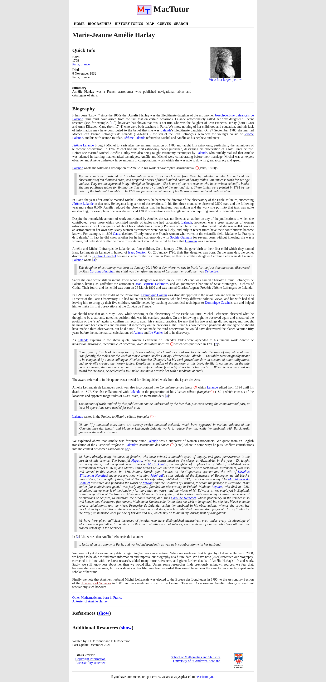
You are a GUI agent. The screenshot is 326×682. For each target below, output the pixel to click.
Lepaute (217, 486)
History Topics (129, 23)
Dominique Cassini (154, 295)
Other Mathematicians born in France (97, 597)
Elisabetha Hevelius (93, 475)
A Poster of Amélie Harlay (90, 601)
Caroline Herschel (104, 256)
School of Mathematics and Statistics (195, 657)
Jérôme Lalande (134, 138)
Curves (164, 23)
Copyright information (91, 659)
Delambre (211, 271)
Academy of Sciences (96, 583)
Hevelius (244, 471)
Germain (191, 241)
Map (150, 23)
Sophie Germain (181, 237)
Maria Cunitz (157, 464)
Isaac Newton (137, 252)
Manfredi (157, 475)
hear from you (205, 676)
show (103, 613)
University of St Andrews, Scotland (196, 661)
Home (79, 23)
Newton (147, 483)
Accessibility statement (91, 663)
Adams (138, 332)
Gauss (117, 233)
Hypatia (136, 460)
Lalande (166, 130)
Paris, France (81, 64)
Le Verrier (156, 332)
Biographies (99, 23)
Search (181, 23)
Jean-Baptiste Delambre (152, 284)
